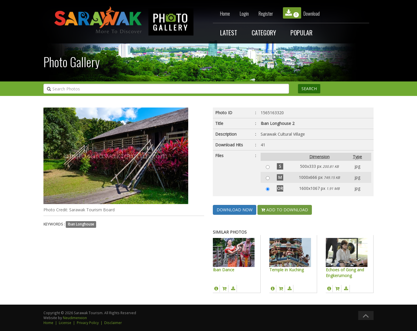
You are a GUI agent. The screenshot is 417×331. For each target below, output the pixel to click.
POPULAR (301, 32)
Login (244, 13)
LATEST (228, 32)
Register (266, 13)
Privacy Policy (88, 322)
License (65, 322)
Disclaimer (113, 322)
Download (301, 13)
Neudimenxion (75, 317)
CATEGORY (264, 32)
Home (225, 13)
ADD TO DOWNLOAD (284, 209)
